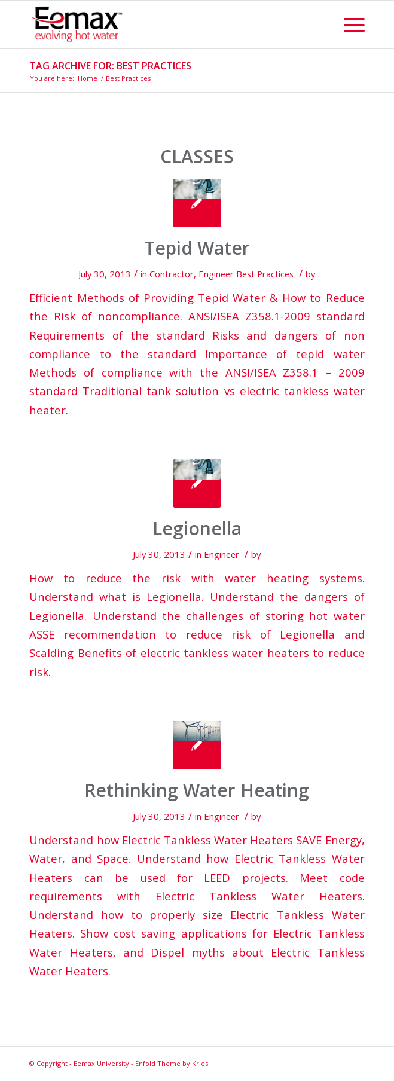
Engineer (216, 274)
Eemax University (101, 1063)
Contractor (171, 274)
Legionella (197, 528)
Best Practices (265, 274)
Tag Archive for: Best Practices (110, 65)
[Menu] (348, 24)
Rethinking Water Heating (196, 790)
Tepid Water (197, 248)
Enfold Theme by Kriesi (172, 1063)
